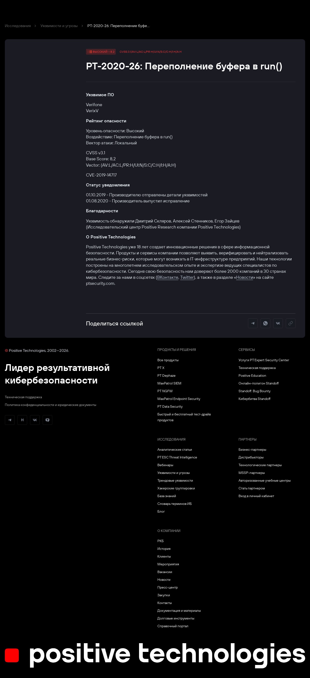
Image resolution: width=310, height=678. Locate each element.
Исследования (18, 25)
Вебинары (165, 465)
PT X (160, 368)
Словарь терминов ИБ (174, 503)
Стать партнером (252, 488)
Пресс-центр (167, 587)
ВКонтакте (167, 277)
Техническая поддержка (23, 397)
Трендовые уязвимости (175, 480)
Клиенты (164, 556)
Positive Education (252, 375)
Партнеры (247, 439)
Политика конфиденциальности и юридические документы (50, 405)
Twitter (187, 277)
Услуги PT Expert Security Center (264, 360)
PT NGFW (165, 391)
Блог (161, 511)
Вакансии (164, 572)
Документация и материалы (179, 610)
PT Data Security (170, 406)
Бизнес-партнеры (252, 449)
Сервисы (247, 349)
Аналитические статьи (174, 449)
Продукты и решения (176, 349)
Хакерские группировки (176, 488)
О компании (168, 531)
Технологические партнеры (260, 465)
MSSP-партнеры (252, 473)
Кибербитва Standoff (255, 399)
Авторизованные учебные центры (265, 480)
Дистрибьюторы (251, 457)
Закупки (163, 595)
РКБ (160, 541)
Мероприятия (168, 564)
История (163, 548)
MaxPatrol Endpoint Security (178, 399)
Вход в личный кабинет (256, 496)
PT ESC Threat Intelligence (177, 457)
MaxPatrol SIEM (169, 383)
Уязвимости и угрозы (59, 25)
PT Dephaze (166, 375)
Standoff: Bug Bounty (255, 391)
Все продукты (167, 360)
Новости (244, 277)
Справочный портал (172, 626)
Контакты (164, 603)
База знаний (166, 496)
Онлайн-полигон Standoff (259, 383)
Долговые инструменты (175, 618)
